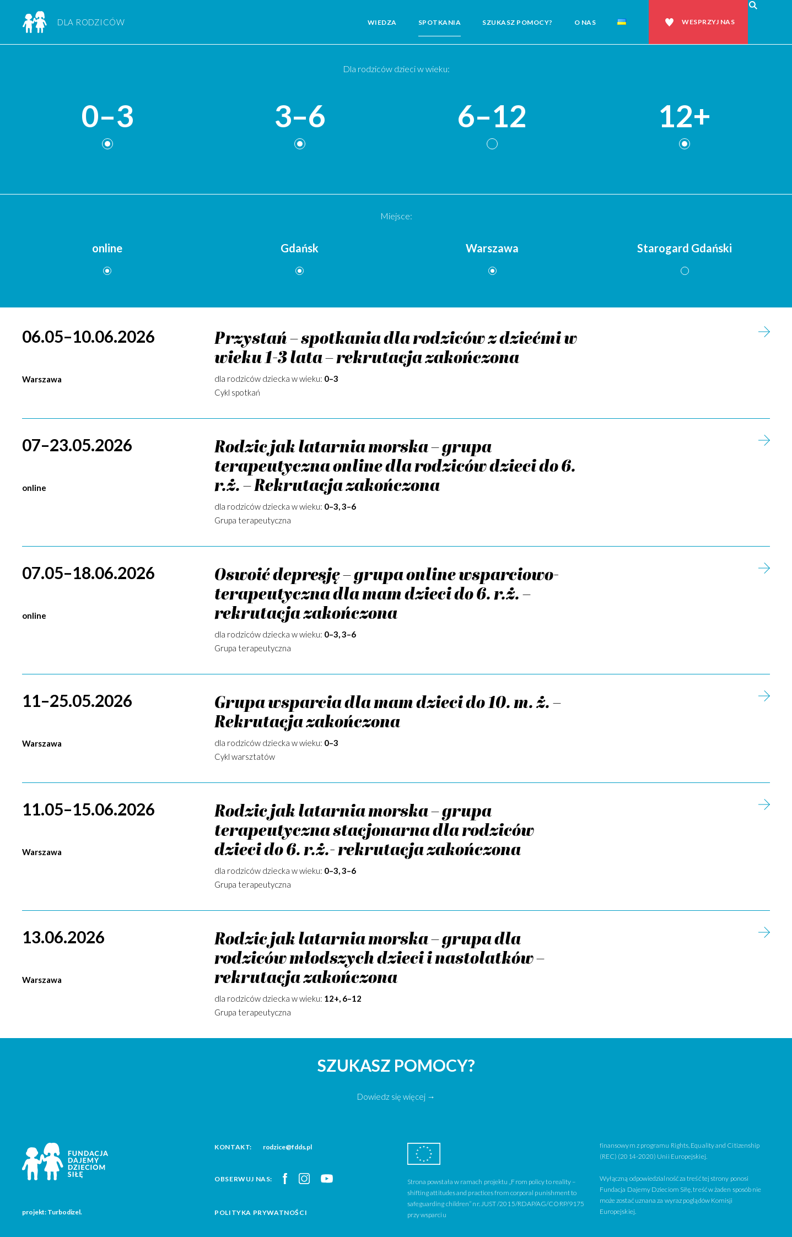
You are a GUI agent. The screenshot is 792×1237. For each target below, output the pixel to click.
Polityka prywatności (260, 1212)
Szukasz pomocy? (517, 22)
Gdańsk (300, 248)
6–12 (492, 116)
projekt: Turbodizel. (52, 1212)
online (107, 248)
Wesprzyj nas (708, 22)
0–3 (107, 116)
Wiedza (382, 22)
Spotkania (439, 22)
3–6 (300, 116)
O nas (585, 22)
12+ (684, 116)
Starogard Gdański (684, 248)
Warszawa (492, 248)
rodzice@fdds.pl (288, 1147)
